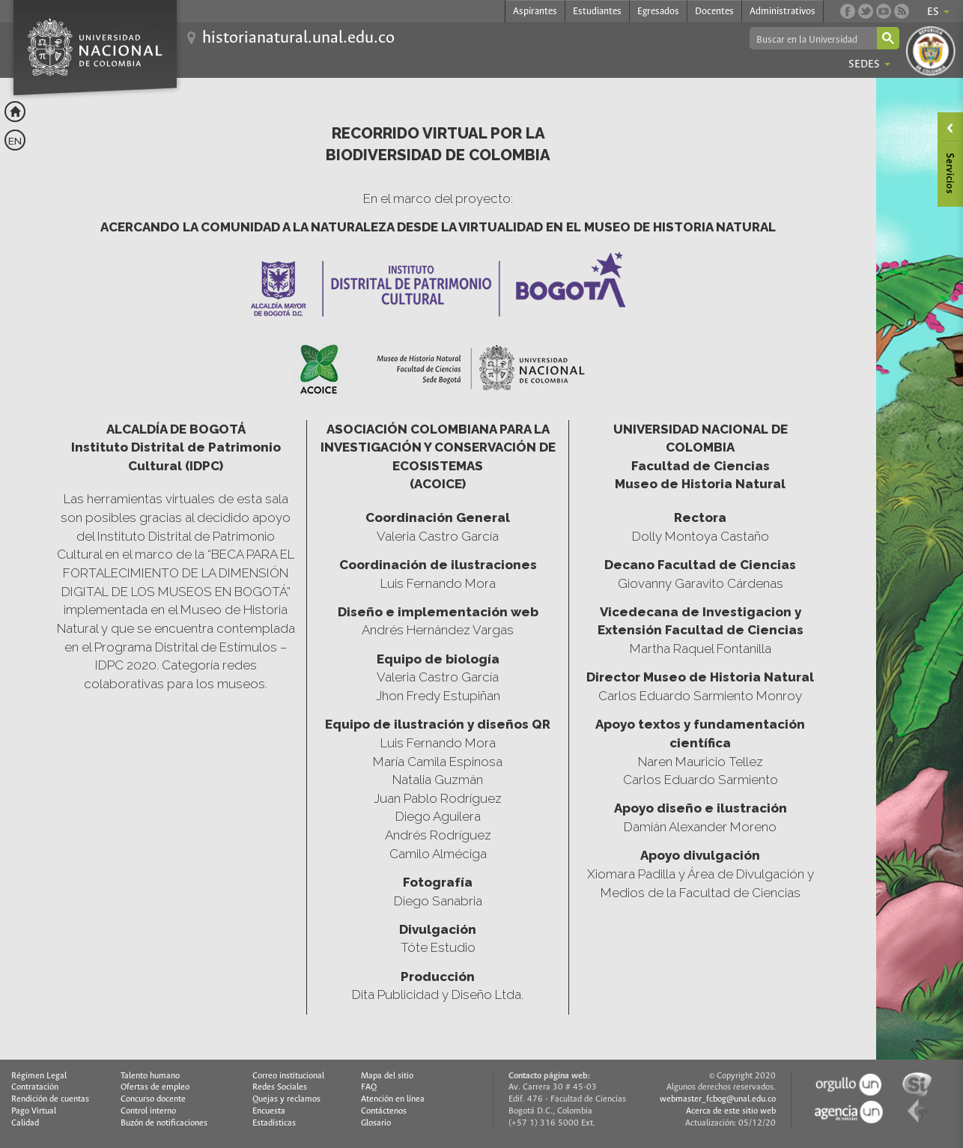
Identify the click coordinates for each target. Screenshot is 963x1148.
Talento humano (150, 1076)
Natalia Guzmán (437, 779)
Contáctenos (384, 1111)
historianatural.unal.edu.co (298, 38)
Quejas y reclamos (286, 1099)
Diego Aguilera (438, 816)
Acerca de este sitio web (731, 1111)
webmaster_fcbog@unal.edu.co (718, 1099)
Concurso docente (153, 1099)
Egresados (658, 11)
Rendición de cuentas (50, 1099)
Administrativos (782, 11)
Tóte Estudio (438, 947)
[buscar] (812, 39)
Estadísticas (274, 1123)
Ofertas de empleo (155, 1087)
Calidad (25, 1123)
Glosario (376, 1123)
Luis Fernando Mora (438, 742)
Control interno (148, 1111)
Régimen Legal (39, 1076)
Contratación (34, 1087)
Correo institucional (288, 1076)
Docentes (714, 11)
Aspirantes (535, 11)
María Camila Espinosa (437, 761)
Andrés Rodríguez (438, 834)
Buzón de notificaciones (164, 1123)
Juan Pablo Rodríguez (438, 798)
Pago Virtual (33, 1111)
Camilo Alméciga (438, 853)
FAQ (369, 1087)
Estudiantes (597, 11)
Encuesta (268, 1111)
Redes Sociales (279, 1087)
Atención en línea (393, 1099)
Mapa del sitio (387, 1076)
